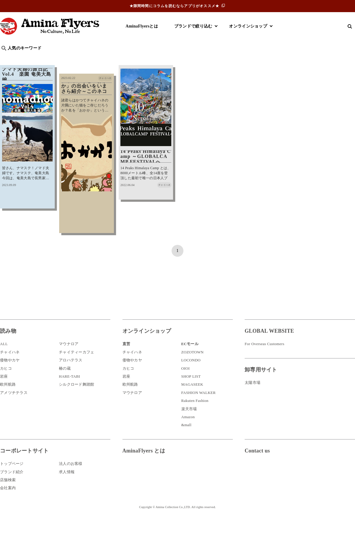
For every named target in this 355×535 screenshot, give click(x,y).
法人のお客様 (71, 477)
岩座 (4, 389)
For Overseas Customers (264, 357)
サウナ (195, 58)
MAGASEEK (192, 398)
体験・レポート (285, 58)
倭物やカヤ (10, 373)
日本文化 (98, 58)
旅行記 (9, 58)
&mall (186, 438)
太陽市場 (252, 396)
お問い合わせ (280, 483)
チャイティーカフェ (76, 365)
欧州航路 (8, 398)
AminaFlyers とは (143, 464)
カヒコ (6, 381)
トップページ (12, 477)
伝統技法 (253, 58)
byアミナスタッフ (133, 58)
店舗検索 (8, 493)
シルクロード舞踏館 (76, 398)
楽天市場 (189, 422)
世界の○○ (72, 58)
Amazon (188, 430)
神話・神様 (169, 58)
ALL (4, 357)
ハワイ (31, 58)
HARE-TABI (69, 389)
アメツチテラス (14, 406)
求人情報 (67, 485)
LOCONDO (191, 373)
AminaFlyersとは (142, 26)
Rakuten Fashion (195, 414)
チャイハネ (10, 365)
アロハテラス (71, 373)
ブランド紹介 (12, 485)
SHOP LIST (191, 389)
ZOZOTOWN (192, 365)
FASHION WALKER (198, 406)
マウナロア (68, 357)
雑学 (50, 58)
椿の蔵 (65, 381)
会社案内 (8, 501)
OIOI (185, 381)
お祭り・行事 (223, 58)
